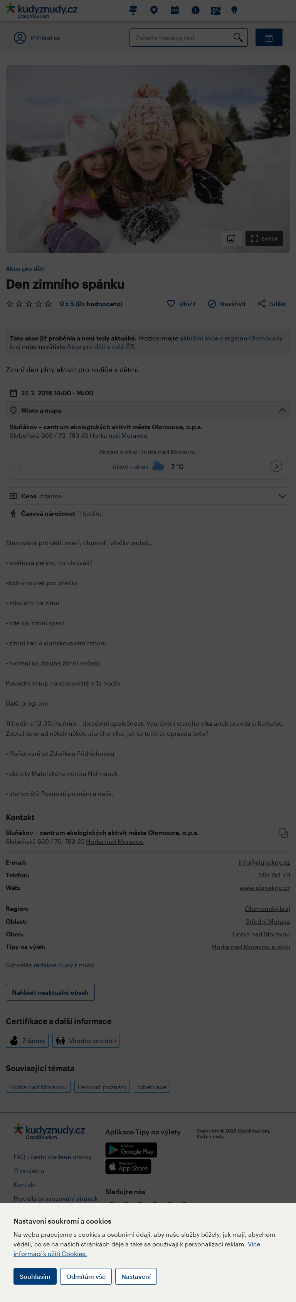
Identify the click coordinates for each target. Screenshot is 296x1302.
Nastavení (136, 1276)
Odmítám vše (86, 1276)
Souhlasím (35, 1276)
